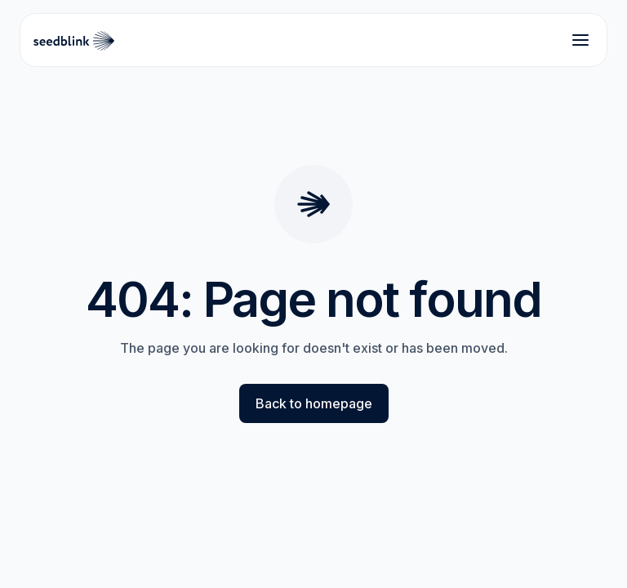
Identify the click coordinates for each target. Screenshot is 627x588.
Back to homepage (314, 403)
